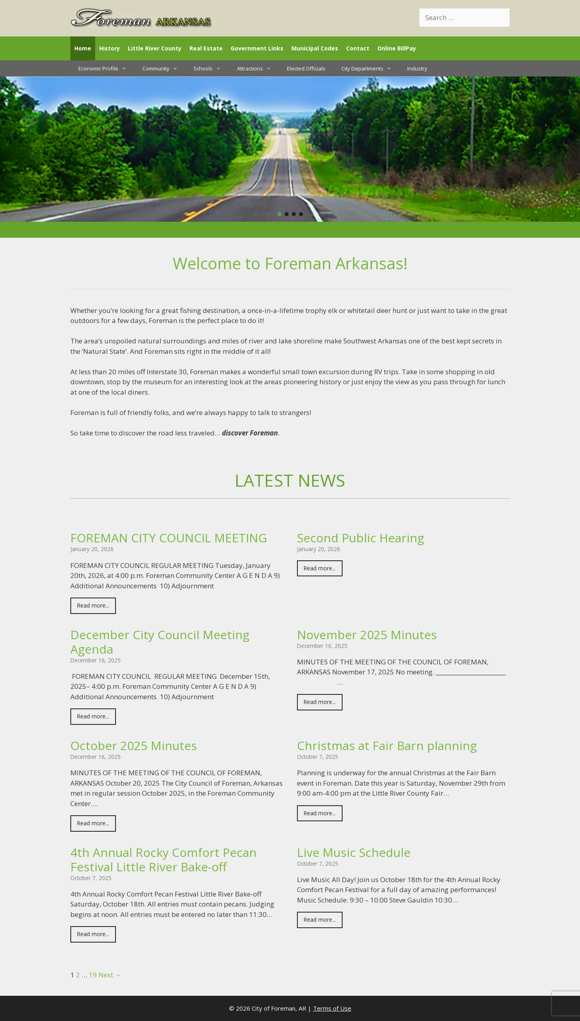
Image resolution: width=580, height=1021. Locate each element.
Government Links (257, 48)
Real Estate (206, 48)
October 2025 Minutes (133, 745)
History (109, 48)
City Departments (370, 68)
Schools (211, 68)
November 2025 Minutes (367, 634)
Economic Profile (106, 68)
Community (163, 68)
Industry (417, 68)
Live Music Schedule (354, 852)
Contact (357, 48)
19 (93, 974)
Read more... (93, 605)
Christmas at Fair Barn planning (387, 745)
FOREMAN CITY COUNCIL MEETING (168, 538)
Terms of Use (332, 1008)
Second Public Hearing (360, 538)
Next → (110, 974)
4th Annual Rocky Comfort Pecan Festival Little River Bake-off (163, 859)
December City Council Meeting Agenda (159, 641)
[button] (279, 214)
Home (82, 48)
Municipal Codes (314, 48)
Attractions (258, 68)
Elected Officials (306, 68)
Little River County (154, 48)
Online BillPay (396, 48)
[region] (290, 149)
